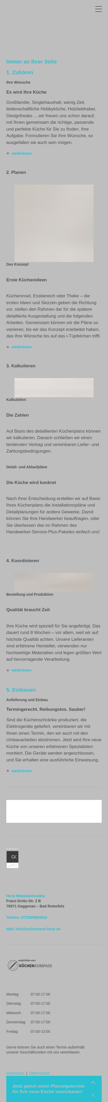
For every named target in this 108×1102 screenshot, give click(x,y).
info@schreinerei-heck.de (38, 929)
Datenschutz (39, 1073)
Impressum (15, 1073)
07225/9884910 (34, 917)
